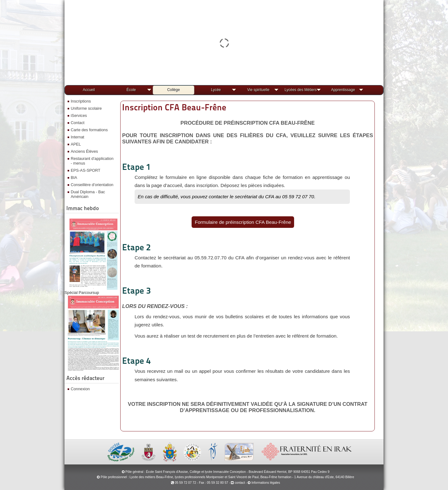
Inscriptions (81, 101)
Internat (77, 137)
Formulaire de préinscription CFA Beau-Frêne (243, 222)
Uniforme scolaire (86, 108)
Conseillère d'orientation (92, 184)
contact (238, 482)
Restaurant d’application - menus (92, 161)
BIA (74, 177)
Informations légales (265, 482)
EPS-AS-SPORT (85, 170)
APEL (76, 144)
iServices (79, 115)
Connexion (80, 389)
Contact (77, 122)
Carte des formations (89, 129)
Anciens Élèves (84, 151)
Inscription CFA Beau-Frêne (174, 107)
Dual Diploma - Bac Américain (88, 194)
